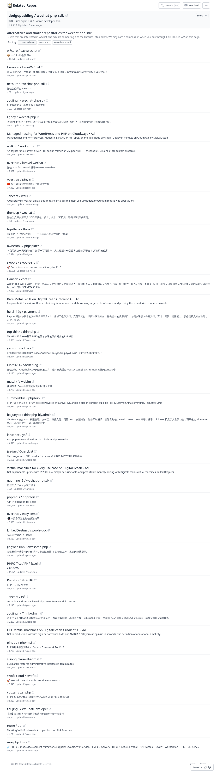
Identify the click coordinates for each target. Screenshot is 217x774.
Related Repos (25, 5)
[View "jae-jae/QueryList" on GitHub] (35, 451)
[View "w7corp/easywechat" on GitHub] (39, 50)
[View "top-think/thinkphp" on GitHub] (38, 331)
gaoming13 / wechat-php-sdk (28, 480)
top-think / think (18, 229)
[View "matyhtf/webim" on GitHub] (33, 381)
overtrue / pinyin (19, 179)
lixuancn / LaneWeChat (23, 67)
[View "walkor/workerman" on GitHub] (38, 146)
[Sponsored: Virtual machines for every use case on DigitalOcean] (108, 470)
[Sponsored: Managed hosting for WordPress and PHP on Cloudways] (108, 135)
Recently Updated (62, 42)
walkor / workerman (21, 146)
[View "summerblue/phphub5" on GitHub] (43, 398)
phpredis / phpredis (21, 497)
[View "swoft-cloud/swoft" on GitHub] (36, 675)
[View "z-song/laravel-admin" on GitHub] (41, 659)
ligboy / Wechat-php (21, 117)
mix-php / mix (17, 742)
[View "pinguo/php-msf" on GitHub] (34, 642)
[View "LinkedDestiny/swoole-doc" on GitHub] (48, 530)
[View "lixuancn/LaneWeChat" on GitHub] (42, 67)
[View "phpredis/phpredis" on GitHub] (37, 497)
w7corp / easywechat (22, 50)
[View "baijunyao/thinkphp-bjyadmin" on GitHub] (53, 414)
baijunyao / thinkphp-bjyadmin (29, 415)
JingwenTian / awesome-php (27, 547)
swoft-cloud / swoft (21, 676)
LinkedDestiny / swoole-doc (27, 530)
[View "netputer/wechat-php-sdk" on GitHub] (47, 83)
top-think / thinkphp (21, 332)
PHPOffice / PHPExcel (22, 563)
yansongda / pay (19, 348)
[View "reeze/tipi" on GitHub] (24, 725)
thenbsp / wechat (19, 212)
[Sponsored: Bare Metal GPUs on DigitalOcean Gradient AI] (108, 301)
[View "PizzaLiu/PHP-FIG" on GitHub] (35, 580)
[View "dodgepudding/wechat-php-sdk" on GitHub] (66, 15)
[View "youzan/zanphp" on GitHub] (33, 692)
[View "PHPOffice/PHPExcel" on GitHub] (39, 563)
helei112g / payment (22, 311)
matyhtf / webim (19, 381)
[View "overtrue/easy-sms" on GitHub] (37, 513)
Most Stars (44, 42)
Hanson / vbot (17, 279)
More (202, 15)
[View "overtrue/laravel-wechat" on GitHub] (45, 162)
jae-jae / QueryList (20, 451)
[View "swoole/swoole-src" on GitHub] (37, 262)
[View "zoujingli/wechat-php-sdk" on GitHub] (47, 100)
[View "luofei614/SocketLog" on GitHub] (40, 364)
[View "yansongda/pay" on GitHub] (33, 348)
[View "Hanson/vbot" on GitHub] (29, 279)
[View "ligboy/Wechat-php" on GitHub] (38, 117)
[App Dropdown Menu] (206, 5)
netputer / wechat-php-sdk (26, 84)
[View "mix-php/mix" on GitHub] (29, 742)
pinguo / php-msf (19, 642)
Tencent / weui (17, 196)
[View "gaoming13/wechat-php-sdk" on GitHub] (51, 480)
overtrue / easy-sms (21, 514)
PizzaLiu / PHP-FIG (20, 580)
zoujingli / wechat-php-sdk (26, 100)
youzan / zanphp (19, 692)
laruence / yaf (17, 435)
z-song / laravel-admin (23, 659)
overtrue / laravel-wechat (25, 163)
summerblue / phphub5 (24, 398)
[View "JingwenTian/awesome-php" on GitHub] (50, 547)
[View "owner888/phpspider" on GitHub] (41, 245)
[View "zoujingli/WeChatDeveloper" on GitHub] (50, 709)
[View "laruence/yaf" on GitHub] (28, 434)
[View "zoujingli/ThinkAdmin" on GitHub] (41, 613)
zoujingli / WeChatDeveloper (27, 709)
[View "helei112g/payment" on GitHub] (39, 311)
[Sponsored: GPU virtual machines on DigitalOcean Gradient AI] (108, 632)
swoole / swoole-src (21, 262)
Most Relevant (27, 42)
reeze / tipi (14, 725)
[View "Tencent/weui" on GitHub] (30, 196)
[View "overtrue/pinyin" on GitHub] (33, 179)
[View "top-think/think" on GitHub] (32, 229)
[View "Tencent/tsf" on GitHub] (27, 596)
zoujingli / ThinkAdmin (23, 613)
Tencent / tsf (16, 597)
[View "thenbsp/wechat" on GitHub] (34, 212)
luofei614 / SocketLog (22, 365)
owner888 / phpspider (23, 246)
